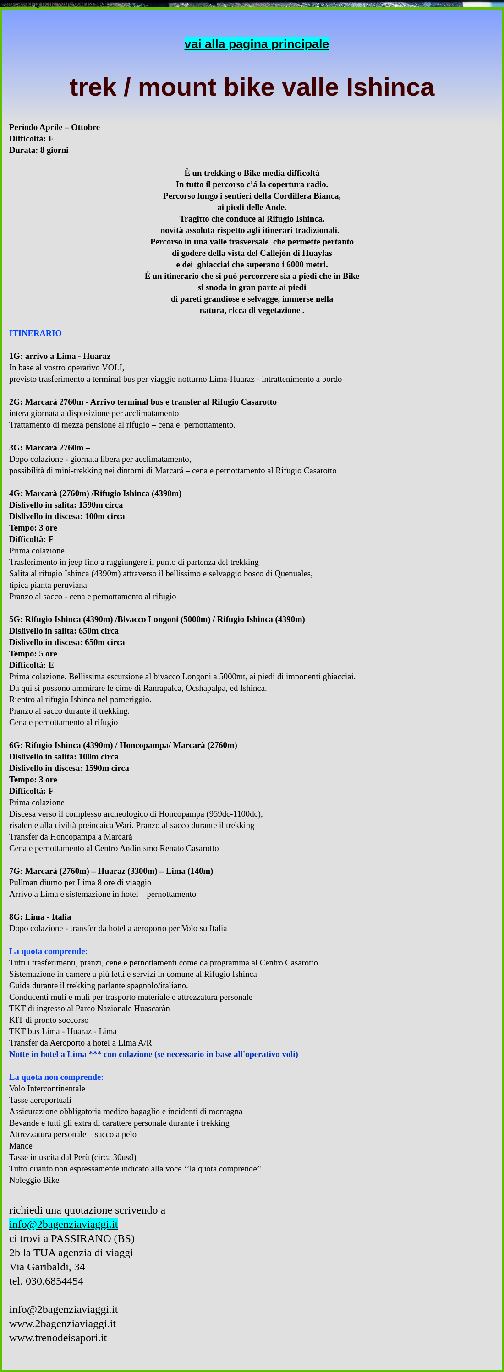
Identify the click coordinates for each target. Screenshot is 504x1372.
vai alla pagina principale (257, 44)
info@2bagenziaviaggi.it (63, 1224)
